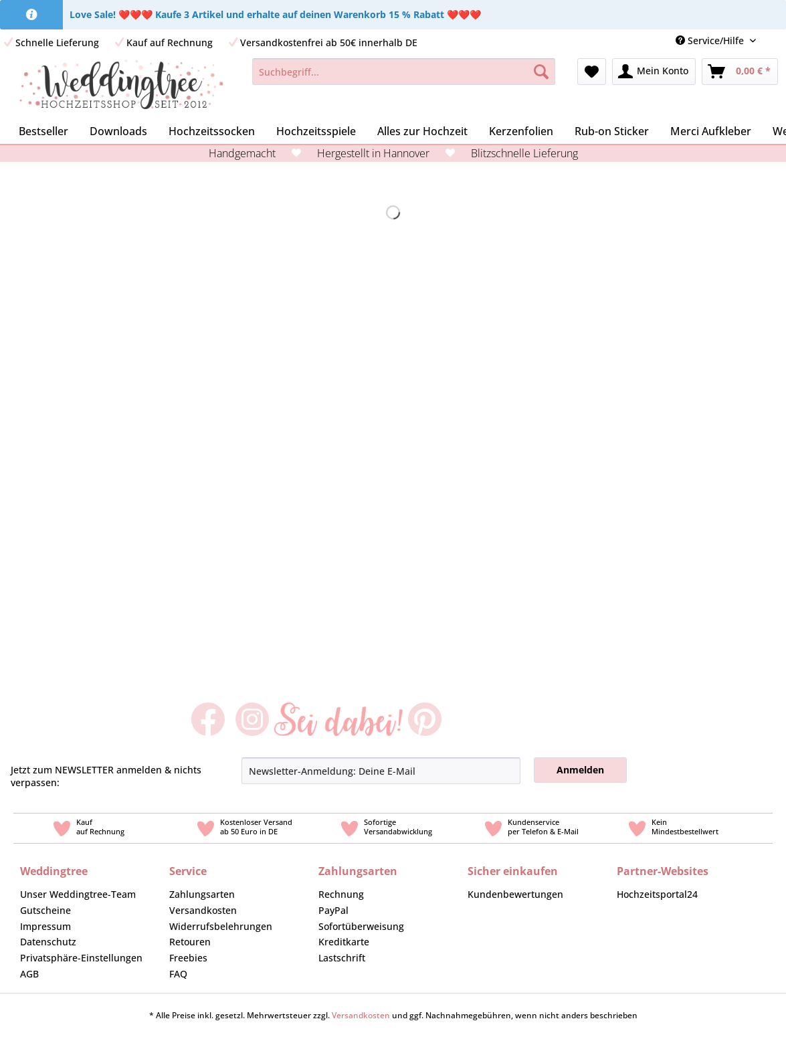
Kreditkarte (343, 941)
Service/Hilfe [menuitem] (711, 40)
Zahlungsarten (202, 894)
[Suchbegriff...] (403, 71)
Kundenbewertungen (515, 894)
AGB (29, 973)
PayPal (333, 910)
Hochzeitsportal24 (657, 894)
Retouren (190, 941)
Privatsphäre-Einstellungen (81, 957)
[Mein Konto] (654, 71)
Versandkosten (203, 910)
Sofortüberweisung (361, 926)
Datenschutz (48, 941)
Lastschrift (341, 957)
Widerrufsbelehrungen (220, 926)
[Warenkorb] (740, 71)
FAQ (178, 973)
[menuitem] (776, 40)
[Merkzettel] (591, 71)
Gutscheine (45, 910)
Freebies (188, 957)
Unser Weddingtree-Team (78, 894)
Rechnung (341, 894)
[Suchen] (541, 71)
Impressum (45, 926)
